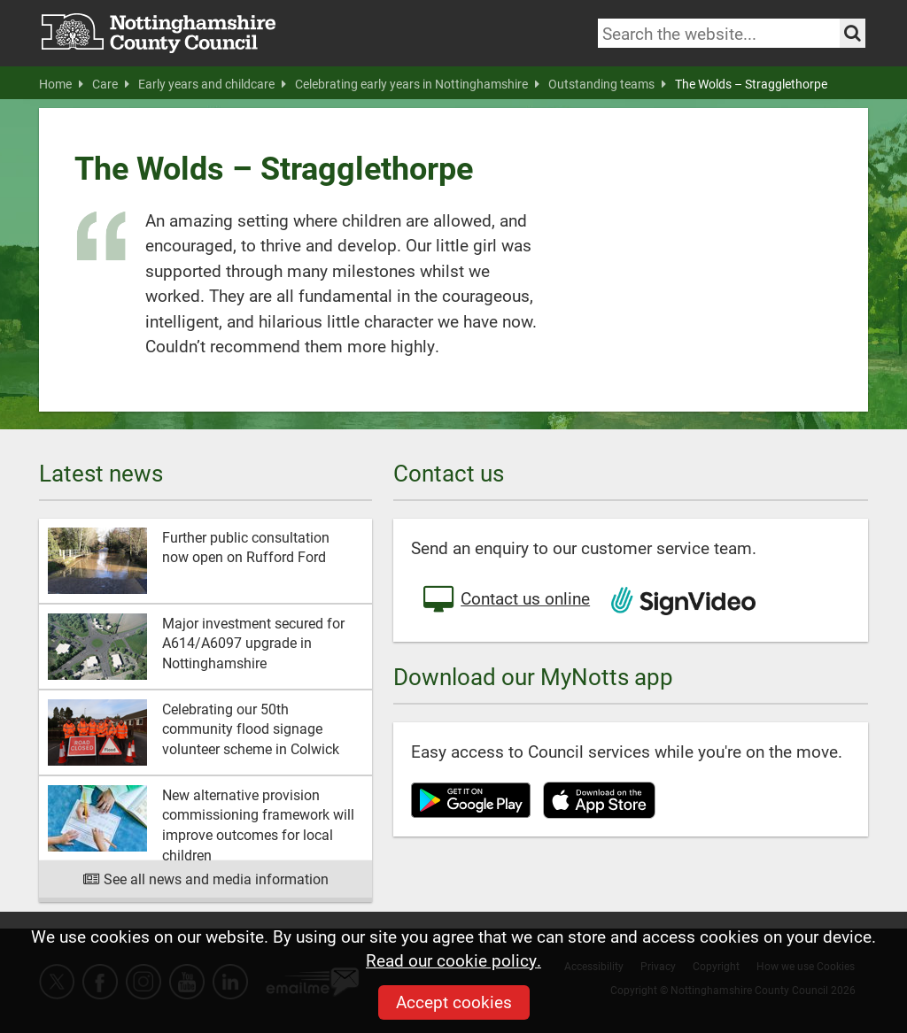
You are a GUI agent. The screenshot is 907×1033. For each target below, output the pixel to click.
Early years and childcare (212, 84)
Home (61, 84)
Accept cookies (454, 1002)
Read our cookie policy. (453, 960)
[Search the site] (852, 33)
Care (110, 84)
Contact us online (505, 600)
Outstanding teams (607, 84)
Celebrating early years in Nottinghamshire (417, 84)
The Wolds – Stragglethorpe (751, 84)
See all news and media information (205, 878)
